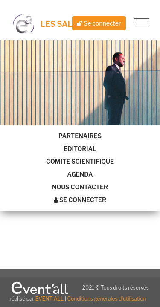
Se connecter (99, 23)
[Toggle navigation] (141, 23)
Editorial (80, 148)
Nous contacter (80, 187)
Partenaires (80, 135)
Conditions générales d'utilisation (106, 298)
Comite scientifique (80, 161)
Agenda (80, 174)
